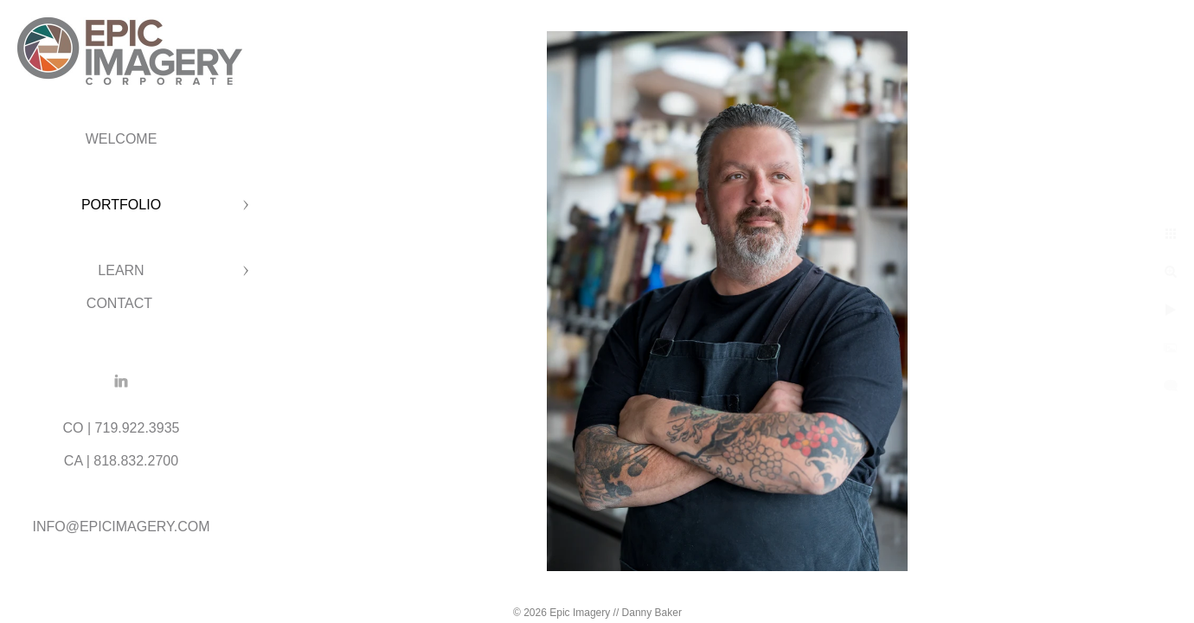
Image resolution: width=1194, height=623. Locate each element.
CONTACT (121, 303)
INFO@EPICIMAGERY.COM (120, 526)
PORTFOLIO (121, 204)
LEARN (121, 270)
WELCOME (121, 139)
